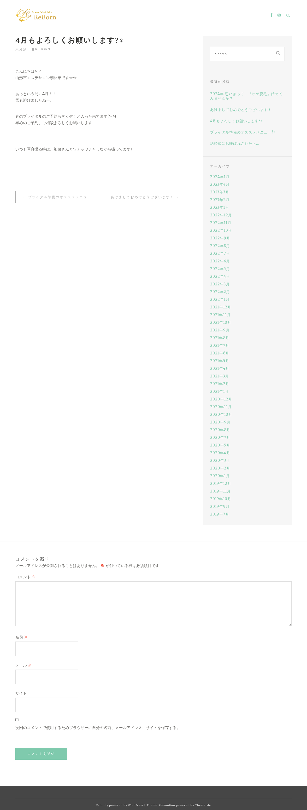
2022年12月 (221, 215)
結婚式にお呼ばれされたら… (234, 143)
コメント (25, 577)
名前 (21, 637)
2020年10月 (221, 414)
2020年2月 (220, 468)
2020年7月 (220, 437)
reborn (42, 49)
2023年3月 (219, 192)
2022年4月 (220, 276)
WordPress (135, 805)
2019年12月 (220, 483)
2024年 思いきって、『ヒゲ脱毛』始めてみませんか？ (246, 96)
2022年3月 (220, 284)
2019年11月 (220, 491)
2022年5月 (220, 268)
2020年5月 (220, 445)
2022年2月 (220, 291)
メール (23, 665)
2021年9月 (220, 330)
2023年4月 (220, 184)
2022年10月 (221, 230)
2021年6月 (219, 353)
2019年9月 (220, 506)
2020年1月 (220, 476)
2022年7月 (220, 253)
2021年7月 (219, 345)
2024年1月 (220, 176)
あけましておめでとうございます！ (142, 197)
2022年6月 (220, 261)
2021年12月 (220, 307)
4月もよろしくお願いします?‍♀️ (236, 121)
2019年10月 (220, 499)
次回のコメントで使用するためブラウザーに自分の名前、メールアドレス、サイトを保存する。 (97, 727)
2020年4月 (220, 453)
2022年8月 (220, 245)
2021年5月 (219, 361)
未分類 (21, 49)
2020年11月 (221, 407)
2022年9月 (220, 238)
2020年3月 (220, 460)
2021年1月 (219, 391)
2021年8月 (219, 338)
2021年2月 (219, 384)
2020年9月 (220, 422)
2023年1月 (219, 207)
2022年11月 (220, 222)
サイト (21, 693)
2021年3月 (219, 376)
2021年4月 (219, 368)
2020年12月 (221, 399)
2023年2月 (220, 199)
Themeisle (203, 805)
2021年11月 (220, 314)
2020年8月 (220, 430)
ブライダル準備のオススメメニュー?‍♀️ (62, 197)
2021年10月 (220, 322)
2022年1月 (220, 299)
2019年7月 (219, 514)
